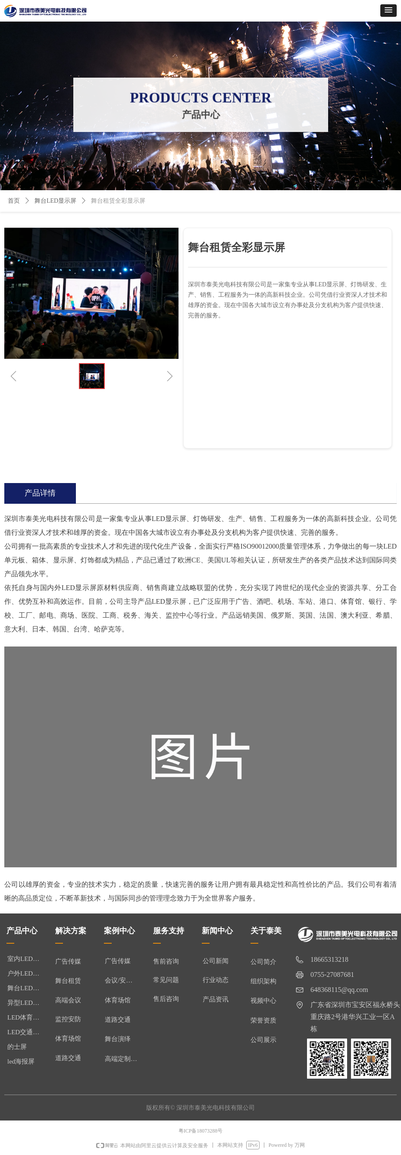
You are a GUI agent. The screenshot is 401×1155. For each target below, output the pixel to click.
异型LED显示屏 (27, 1002)
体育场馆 (118, 1000)
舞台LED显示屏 (55, 201)
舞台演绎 (118, 1039)
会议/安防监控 (124, 980)
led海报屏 (20, 1061)
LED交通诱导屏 (27, 1032)
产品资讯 (216, 999)
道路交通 (118, 1019)
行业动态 (216, 979)
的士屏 (17, 1046)
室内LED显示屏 (27, 958)
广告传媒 (118, 960)
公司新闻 (216, 960)
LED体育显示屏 (27, 1017)
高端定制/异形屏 (124, 1058)
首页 (14, 201)
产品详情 (40, 493)
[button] (388, 10)
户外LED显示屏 (27, 973)
